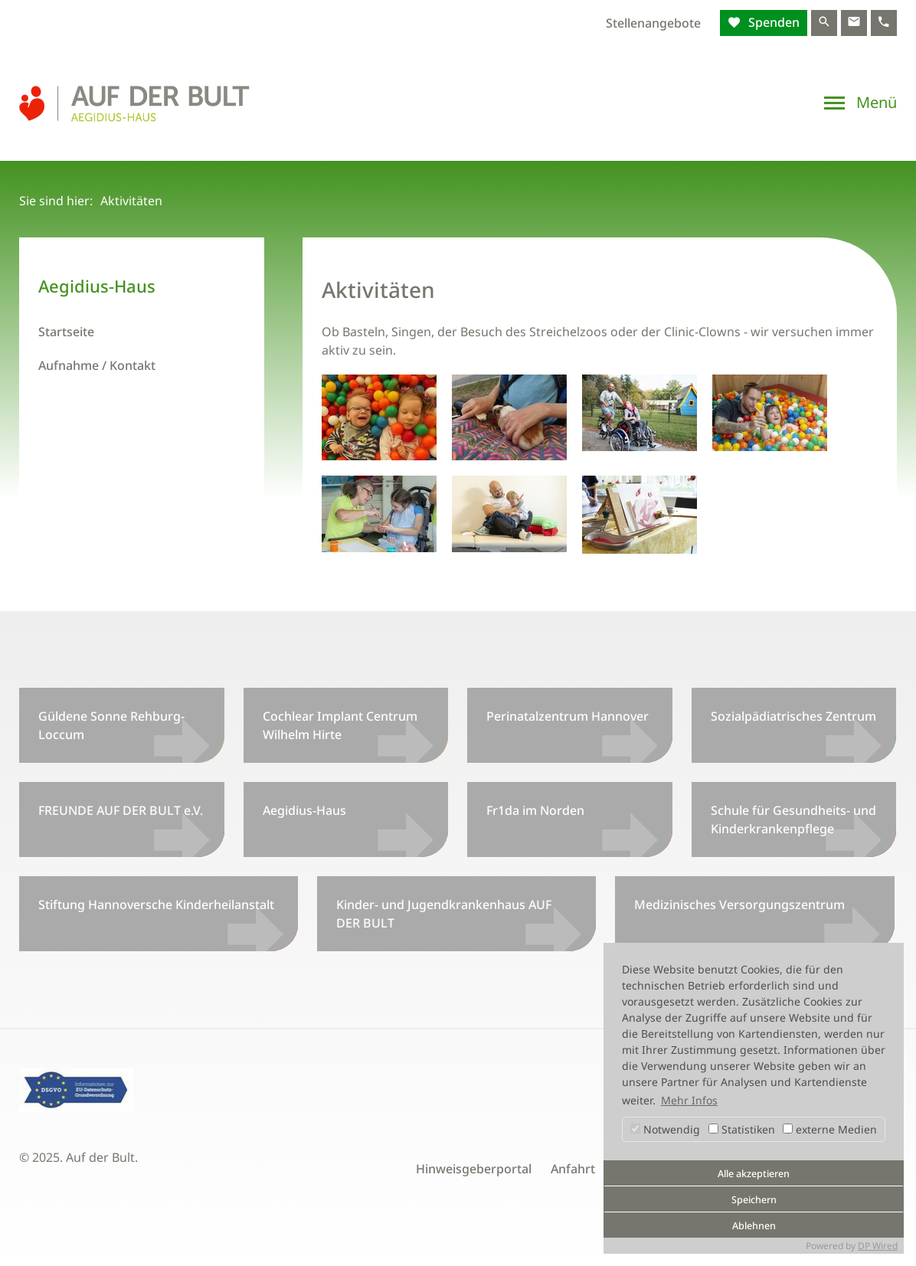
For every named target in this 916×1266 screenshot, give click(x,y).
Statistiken (741, 1129)
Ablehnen (754, 1225)
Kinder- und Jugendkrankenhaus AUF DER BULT (443, 913)
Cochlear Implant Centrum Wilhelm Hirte (340, 725)
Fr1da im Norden (535, 810)
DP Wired (878, 1245)
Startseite (66, 331)
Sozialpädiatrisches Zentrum (793, 716)
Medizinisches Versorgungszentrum (739, 904)
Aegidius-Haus (304, 810)
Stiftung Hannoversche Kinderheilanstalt (156, 904)
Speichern (754, 1199)
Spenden (772, 22)
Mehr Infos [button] (689, 1100)
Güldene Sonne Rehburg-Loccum (111, 725)
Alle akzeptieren (754, 1173)
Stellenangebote (653, 23)
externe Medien (830, 1129)
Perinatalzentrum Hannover (567, 716)
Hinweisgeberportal (474, 1168)
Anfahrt (573, 1168)
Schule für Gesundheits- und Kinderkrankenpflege (793, 819)
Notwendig (665, 1129)
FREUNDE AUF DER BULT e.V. (120, 810)
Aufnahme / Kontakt (96, 365)
